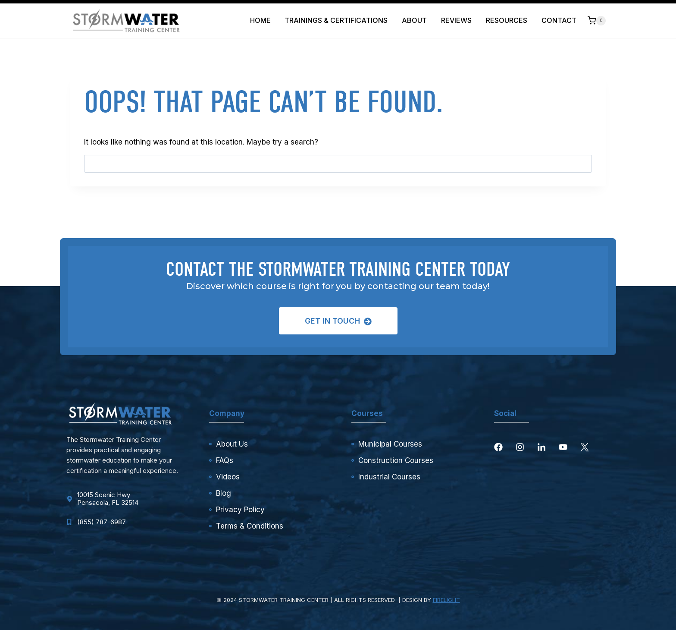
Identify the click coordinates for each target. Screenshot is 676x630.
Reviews (456, 20)
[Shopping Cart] (597, 20)
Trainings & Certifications (336, 20)
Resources (506, 20)
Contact (558, 20)
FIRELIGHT (446, 599)
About (414, 20)
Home (260, 20)
